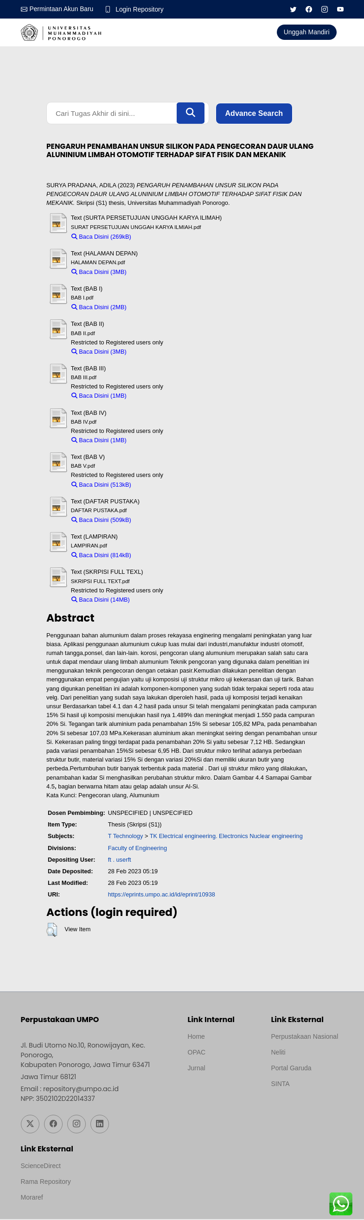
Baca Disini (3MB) (99, 272)
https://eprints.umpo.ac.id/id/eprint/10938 (161, 895)
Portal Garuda (291, 1068)
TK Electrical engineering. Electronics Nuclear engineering (226, 836)
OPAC (197, 1052)
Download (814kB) (159, 556)
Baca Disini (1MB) (99, 396)
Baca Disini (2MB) (99, 308)
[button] (51, 931)
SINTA (280, 1084)
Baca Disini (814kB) (101, 556)
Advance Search (254, 113)
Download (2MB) (153, 308)
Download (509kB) (159, 520)
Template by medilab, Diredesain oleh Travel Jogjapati (220, 1090)
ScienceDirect (41, 1166)
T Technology (125, 836)
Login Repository (141, 9)
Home (196, 1037)
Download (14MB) (157, 600)
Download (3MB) (153, 272)
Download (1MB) (153, 396)
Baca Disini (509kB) (101, 520)
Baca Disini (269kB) (101, 237)
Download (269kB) (159, 237)
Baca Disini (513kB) (101, 485)
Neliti (278, 1052)
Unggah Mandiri (307, 32)
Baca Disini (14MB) (100, 600)
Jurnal (196, 1068)
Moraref (32, 1198)
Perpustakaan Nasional (304, 1037)
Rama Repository (46, 1182)
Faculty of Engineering (137, 848)
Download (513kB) (159, 485)
